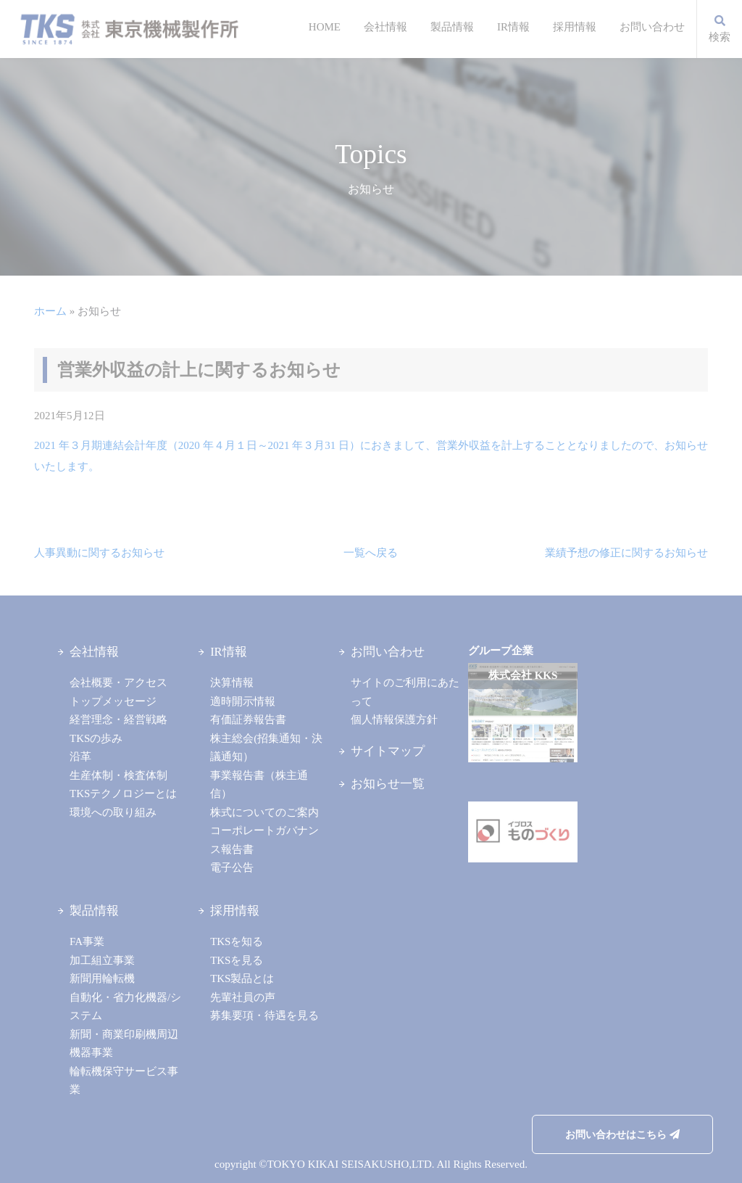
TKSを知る (236, 941)
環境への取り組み (113, 812)
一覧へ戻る (370, 552)
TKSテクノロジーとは (123, 793)
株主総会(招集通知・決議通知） (266, 748)
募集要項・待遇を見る (264, 1015)
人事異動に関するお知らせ (99, 552)
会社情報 (385, 27)
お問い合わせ (652, 27)
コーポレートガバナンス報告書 (264, 840)
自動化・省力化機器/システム (125, 1007)
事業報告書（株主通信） (259, 785)
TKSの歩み (96, 738)
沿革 (80, 756)
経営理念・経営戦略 (118, 719)
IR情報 (513, 27)
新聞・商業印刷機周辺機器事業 (124, 1044)
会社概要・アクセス (118, 682)
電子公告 (232, 867)
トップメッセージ (113, 701)
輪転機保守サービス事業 (124, 1080)
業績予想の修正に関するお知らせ (626, 552)
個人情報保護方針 (394, 719)
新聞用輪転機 (102, 978)
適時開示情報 (242, 701)
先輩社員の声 (242, 997)
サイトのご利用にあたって (405, 692)
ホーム (50, 311)
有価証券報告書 (248, 719)
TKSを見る (236, 960)
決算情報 (232, 682)
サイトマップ (388, 751)
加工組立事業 (102, 960)
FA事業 (87, 941)
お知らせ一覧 (388, 784)
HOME (325, 27)
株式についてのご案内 (264, 812)
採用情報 (574, 27)
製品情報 (452, 27)
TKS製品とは (242, 978)
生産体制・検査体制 (118, 775)
